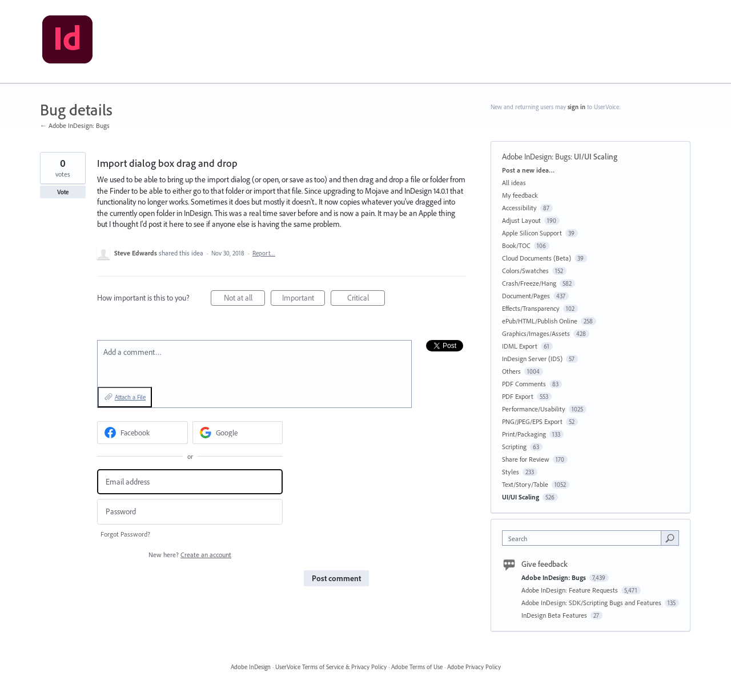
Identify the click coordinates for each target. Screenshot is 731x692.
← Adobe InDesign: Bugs (75, 125)
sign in (576, 107)
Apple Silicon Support (532, 233)
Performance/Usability (533, 409)
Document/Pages (526, 295)
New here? (189, 554)
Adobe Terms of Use (417, 667)
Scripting (514, 446)
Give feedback (544, 564)
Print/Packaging (524, 434)
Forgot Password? (125, 534)
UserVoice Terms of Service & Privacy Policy (331, 667)
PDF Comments (524, 383)
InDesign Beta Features (555, 615)
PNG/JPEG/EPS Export (532, 421)
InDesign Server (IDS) (532, 358)
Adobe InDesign (251, 667)
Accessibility (519, 207)
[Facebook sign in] (142, 432)
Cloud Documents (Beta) (536, 258)
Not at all (245, 299)
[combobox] (584, 538)
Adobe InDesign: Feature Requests (570, 590)
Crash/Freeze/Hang (529, 283)
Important (304, 299)
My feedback (520, 195)
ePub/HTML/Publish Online (539, 321)
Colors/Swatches (525, 270)
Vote (63, 192)
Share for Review (525, 459)
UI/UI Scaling (595, 156)
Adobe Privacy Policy (474, 667)
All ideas (514, 182)
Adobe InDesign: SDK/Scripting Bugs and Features (592, 602)
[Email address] (190, 482)
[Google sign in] (237, 432)
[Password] (190, 512)
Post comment (336, 578)
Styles (510, 471)
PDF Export (517, 396)
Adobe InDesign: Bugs (536, 156)
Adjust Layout (521, 220)
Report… (263, 253)
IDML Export (519, 346)
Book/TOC (516, 245)
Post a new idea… (528, 170)
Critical (366, 299)
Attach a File (130, 397)
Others (511, 371)
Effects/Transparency (531, 308)
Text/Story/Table (525, 484)
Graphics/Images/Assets (536, 333)
